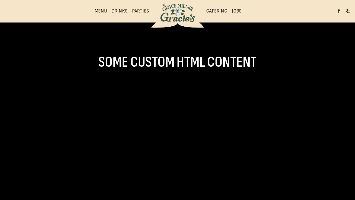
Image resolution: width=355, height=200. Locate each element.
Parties (140, 11)
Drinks (119, 11)
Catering (216, 11)
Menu (101, 11)
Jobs (237, 11)
